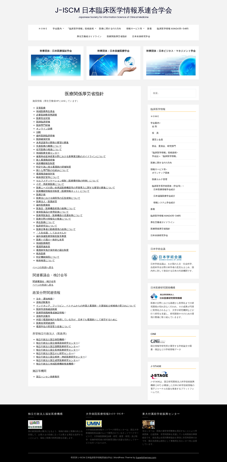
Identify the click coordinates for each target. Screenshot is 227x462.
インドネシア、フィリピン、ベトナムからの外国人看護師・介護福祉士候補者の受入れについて (86, 305)
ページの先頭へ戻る (43, 267)
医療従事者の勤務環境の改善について (56, 229)
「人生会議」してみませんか (51, 232)
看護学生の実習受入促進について (53, 326)
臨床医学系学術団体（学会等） (167, 185)
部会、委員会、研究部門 (164, 146)
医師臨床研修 (43, 121)
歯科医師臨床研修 (45, 135)
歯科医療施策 (43, 205)
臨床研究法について (46, 225)
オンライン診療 (44, 128)
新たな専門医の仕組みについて (52, 170)
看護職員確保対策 (45, 173)
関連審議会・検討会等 (44, 281)
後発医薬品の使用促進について (52, 212)
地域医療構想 (43, 243)
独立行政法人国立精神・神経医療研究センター (61, 357)
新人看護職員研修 (45, 160)
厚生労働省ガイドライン (89, 36)
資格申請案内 (43, 316)
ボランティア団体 (160, 172)
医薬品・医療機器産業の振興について (56, 208)
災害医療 (40, 108)
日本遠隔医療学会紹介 (164, 195)
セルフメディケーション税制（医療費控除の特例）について (67, 180)
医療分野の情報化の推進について (53, 219)
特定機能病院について (47, 257)
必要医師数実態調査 (46, 114)
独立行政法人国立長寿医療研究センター (58, 350)
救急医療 (40, 253)
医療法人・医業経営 (46, 201)
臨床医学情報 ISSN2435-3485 (172, 28)
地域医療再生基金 (45, 111)
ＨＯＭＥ (43, 28)
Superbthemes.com (146, 457)
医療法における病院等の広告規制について (58, 198)
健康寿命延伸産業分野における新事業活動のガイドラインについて (71, 156)
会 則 (154, 126)
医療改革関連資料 (45, 323)
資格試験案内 (43, 302)
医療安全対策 (43, 118)
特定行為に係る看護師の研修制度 (53, 166)
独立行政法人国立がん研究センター (55, 353)
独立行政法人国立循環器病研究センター (58, 343)
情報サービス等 (134, 28)
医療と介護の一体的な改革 (50, 239)
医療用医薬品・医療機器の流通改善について (59, 215)
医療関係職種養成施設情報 (51, 312)
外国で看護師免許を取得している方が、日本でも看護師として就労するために (76, 319)
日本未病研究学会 (141, 36)
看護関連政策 (43, 246)
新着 (149, 28)
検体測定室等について (47, 177)
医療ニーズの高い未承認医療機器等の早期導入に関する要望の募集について (75, 187)
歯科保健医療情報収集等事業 (51, 236)
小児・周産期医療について (50, 184)
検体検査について (45, 260)
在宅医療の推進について (49, 149)
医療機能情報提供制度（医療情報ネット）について (62, 191)
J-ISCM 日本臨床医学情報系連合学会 (113, 10)
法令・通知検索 (45, 298)
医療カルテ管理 (159, 179)
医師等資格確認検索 (46, 309)
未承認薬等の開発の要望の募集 (52, 142)
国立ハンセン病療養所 (47, 376)
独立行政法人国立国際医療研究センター (58, 346)
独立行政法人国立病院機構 (51, 339)
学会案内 (57, 28)
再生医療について (45, 222)
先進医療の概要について (49, 146)
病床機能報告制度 (45, 163)
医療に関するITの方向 (110, 28)
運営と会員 (157, 139)
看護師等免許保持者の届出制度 (52, 250)
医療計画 (40, 194)
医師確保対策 (43, 139)
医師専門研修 (43, 125)
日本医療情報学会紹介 (164, 189)
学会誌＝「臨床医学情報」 (165, 156)
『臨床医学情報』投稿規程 (80, 28)
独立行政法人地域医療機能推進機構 (55, 363)
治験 (38, 132)
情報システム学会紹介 (164, 202)
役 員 (155, 132)
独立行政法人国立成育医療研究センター (58, 360)
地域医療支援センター (47, 153)
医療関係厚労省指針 (117, 36)
